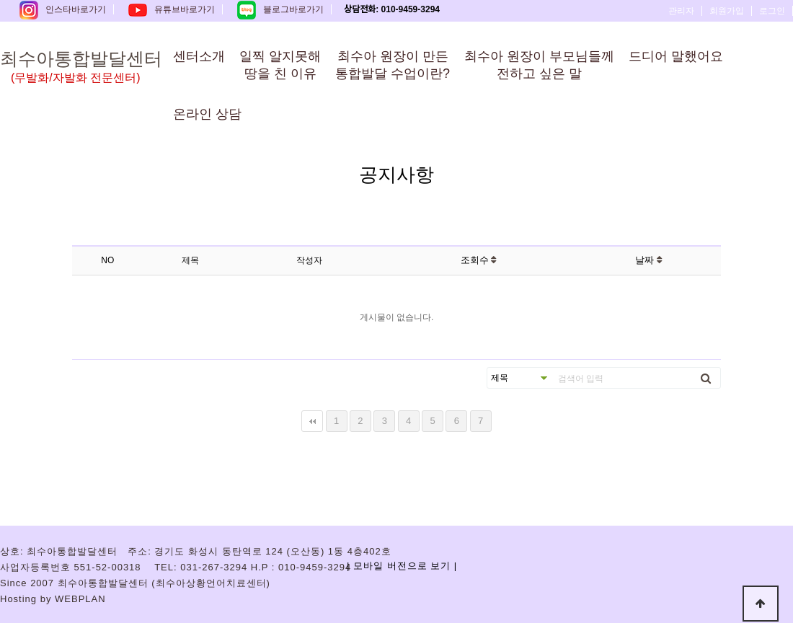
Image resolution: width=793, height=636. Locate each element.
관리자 (681, 11)
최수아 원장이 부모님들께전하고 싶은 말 (539, 65)
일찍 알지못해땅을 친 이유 (280, 65)
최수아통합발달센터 (97, 67)
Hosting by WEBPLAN (53, 598)
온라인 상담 (207, 114)
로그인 (772, 11)
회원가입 (726, 11)
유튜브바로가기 (171, 9)
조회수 (479, 260)
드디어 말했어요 (676, 56)
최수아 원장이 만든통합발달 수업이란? (392, 65)
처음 (312, 421)
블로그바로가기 (280, 9)
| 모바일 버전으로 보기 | (402, 565)
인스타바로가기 (62, 9)
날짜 (648, 260)
